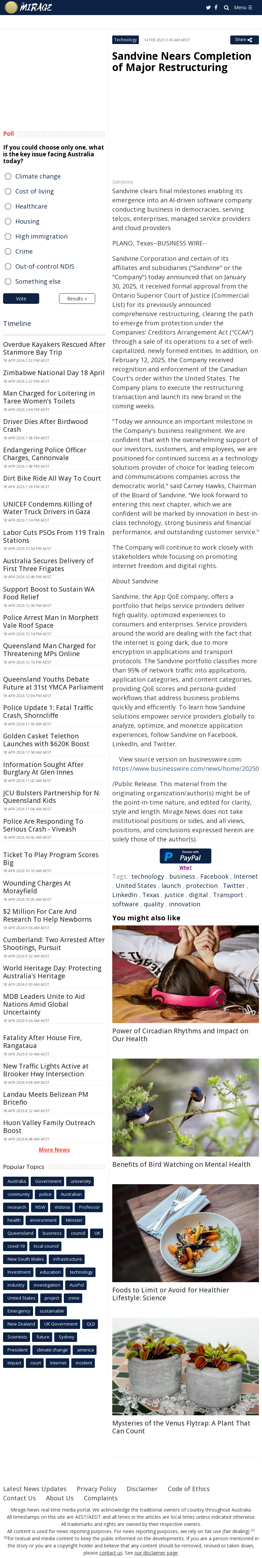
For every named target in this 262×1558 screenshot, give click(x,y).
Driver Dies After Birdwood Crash (45, 425)
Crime (24, 251)
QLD (91, 1324)
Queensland (20, 1233)
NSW (40, 1207)
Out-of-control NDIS (44, 266)
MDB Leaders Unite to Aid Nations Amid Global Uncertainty (44, 1004)
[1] (253, 1530)
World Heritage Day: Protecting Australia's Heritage (52, 972)
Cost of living (34, 191)
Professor (89, 1207)
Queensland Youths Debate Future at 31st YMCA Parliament (53, 683)
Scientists (17, 1337)
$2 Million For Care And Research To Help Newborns (47, 915)
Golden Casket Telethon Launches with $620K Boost (46, 740)
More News (54, 1149)
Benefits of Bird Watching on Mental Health (181, 1164)
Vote (21, 298)
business (182, 876)
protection (202, 885)
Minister (74, 1220)
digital (198, 895)
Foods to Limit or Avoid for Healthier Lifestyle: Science (170, 1294)
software (125, 904)
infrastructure (67, 1259)
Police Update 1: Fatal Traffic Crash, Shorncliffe (48, 711)
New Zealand (21, 1324)
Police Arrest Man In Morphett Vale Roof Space (51, 621)
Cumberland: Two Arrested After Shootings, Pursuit (54, 943)
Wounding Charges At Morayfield (37, 887)
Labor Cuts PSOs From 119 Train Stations (53, 536)
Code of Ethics (189, 1489)
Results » (77, 298)
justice (174, 895)
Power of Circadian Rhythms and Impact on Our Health (180, 1034)
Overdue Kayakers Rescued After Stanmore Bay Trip (54, 348)
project (52, 1298)
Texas (150, 895)
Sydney (66, 1337)
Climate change (38, 176)
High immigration (41, 236)
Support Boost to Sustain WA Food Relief (48, 593)
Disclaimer (142, 1489)
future (43, 1337)
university (81, 1181)
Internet (246, 876)
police (45, 1194)
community (19, 1194)
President (18, 1350)
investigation (47, 1285)
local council (46, 1246)
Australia (17, 1181)
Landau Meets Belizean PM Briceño (45, 1098)
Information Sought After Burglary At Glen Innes (43, 768)
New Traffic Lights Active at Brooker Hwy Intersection (46, 1070)
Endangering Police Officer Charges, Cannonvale (44, 453)
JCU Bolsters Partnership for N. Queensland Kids (51, 797)
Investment (19, 1272)
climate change (52, 1350)
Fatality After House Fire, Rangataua (42, 1041)
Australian (71, 1194)
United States (136, 885)
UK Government (60, 1324)
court (35, 1363)
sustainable (52, 1311)
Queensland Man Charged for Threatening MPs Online (49, 649)
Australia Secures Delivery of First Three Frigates (48, 564)
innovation (184, 904)
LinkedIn (124, 895)
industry (16, 1285)
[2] (6, 1537)
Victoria (62, 1207)
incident (84, 1363)
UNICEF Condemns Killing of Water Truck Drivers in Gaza (47, 508)
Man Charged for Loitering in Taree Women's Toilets (49, 397)
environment (43, 1220)
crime (73, 1298)
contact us (110, 1552)
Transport (228, 895)
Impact (14, 1363)
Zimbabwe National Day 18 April (54, 372)
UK (97, 1233)
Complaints (101, 1498)
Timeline (17, 323)
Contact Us (19, 1498)
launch (171, 885)
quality (154, 904)
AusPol (77, 1285)
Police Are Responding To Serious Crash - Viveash (43, 825)
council (78, 1233)
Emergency (19, 1311)
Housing (27, 221)
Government (48, 1181)
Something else (38, 281)
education (50, 1272)
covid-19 (16, 1246)
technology (147, 876)
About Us (60, 1498)
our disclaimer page (156, 1552)
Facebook (214, 876)
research (17, 1207)
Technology (125, 40)
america (85, 1350)
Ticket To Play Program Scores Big (51, 858)
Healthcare (31, 206)
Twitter (234, 885)
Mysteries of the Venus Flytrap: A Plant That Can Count (181, 1427)
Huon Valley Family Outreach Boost (49, 1126)
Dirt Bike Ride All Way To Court (52, 478)
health (14, 1220)
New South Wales (26, 1259)
